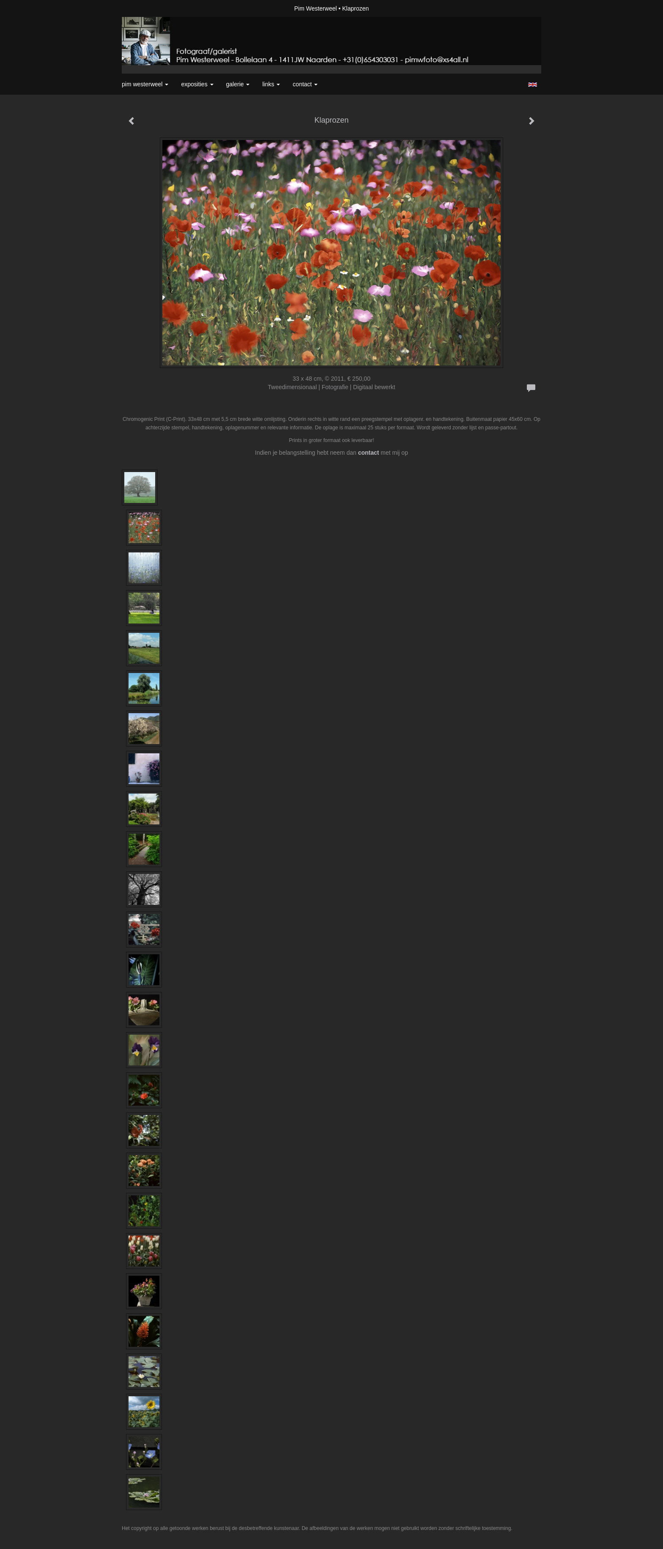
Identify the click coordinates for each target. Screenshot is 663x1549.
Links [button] (271, 84)
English (532, 84)
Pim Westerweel (315, 8)
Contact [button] (305, 84)
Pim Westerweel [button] (145, 84)
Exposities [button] (197, 84)
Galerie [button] (238, 84)
